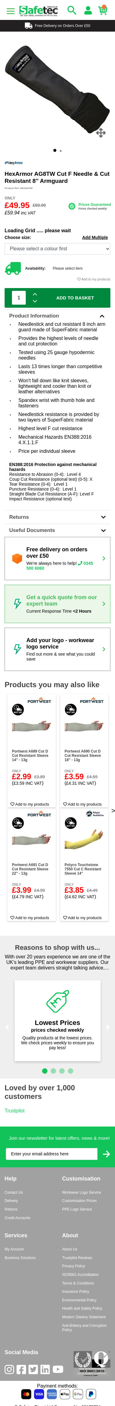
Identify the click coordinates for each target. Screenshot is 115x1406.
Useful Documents (57, 530)
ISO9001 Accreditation (80, 1275)
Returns (57, 517)
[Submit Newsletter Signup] (106, 1153)
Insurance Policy (75, 1291)
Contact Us (14, 1192)
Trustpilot (15, 1110)
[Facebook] (23, 1371)
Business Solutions (20, 1258)
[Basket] (104, 11)
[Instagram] (11, 1371)
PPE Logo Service (77, 1209)
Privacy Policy (73, 1266)
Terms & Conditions (78, 1283)
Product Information (57, 316)
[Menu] (11, 11)
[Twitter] (34, 1371)
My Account (14, 1249)
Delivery (11, 1201)
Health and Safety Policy (82, 1308)
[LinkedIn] (46, 1371)
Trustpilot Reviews (77, 1258)
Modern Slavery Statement (84, 1317)
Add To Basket (75, 297)
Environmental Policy (79, 1300)
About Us (69, 1249)
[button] (7, 1027)
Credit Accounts (17, 1218)
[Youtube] (59, 1371)
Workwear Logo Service (81, 1192)
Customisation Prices (79, 1201)
